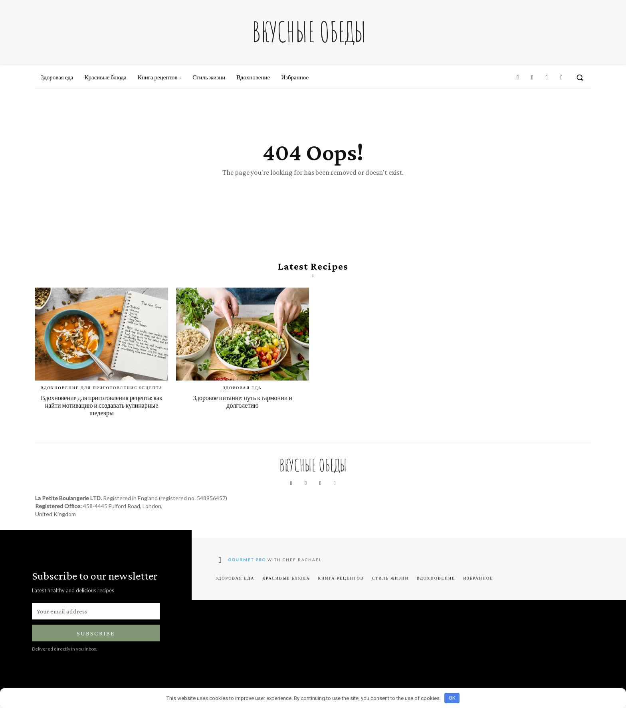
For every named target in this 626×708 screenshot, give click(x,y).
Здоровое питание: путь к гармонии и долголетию (242, 410)
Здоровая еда (242, 396)
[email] (96, 619)
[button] (580, 77)
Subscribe (96, 641)
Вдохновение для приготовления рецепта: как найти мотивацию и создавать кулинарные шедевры (102, 413)
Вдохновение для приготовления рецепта (101, 396)
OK (452, 698)
